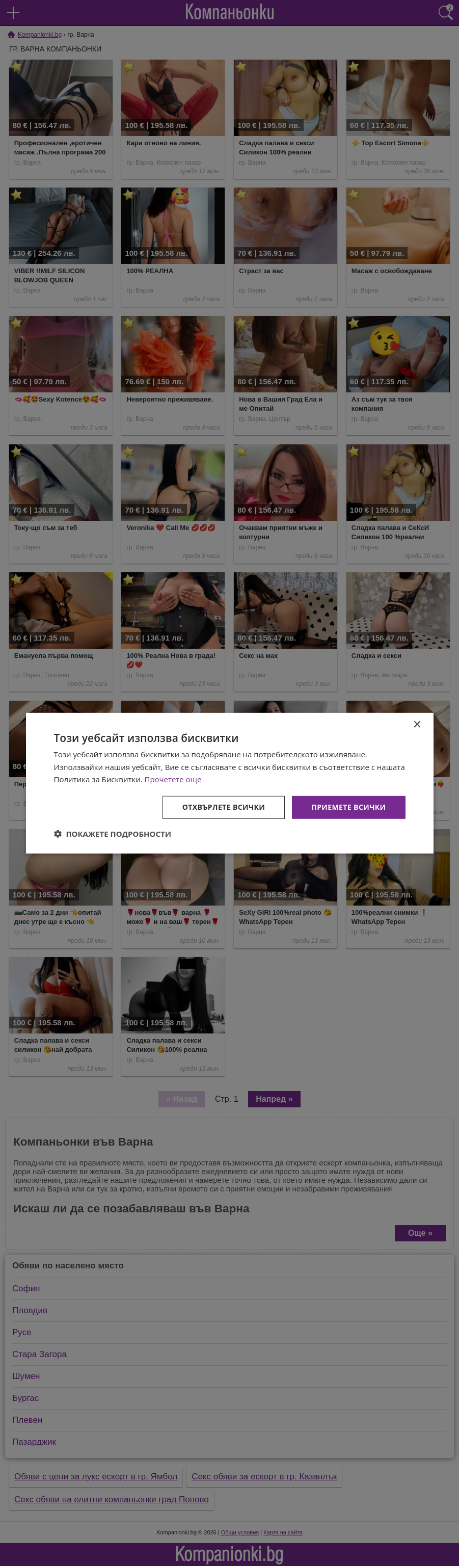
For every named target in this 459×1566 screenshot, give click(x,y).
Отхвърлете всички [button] (223, 807)
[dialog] (230, 782)
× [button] (417, 724)
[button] (113, 833)
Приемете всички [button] (348, 807)
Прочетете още (173, 779)
